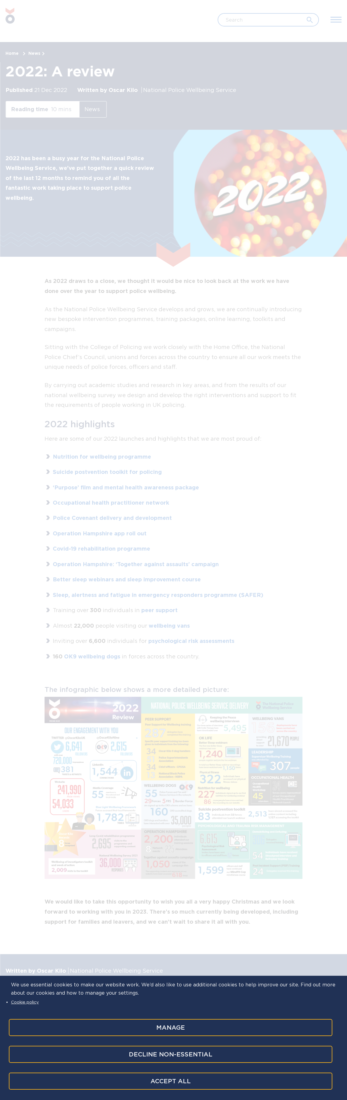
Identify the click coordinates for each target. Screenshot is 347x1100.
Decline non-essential (169, 1053)
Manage (169, 1025)
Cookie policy (25, 999)
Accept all (170, 1081)
